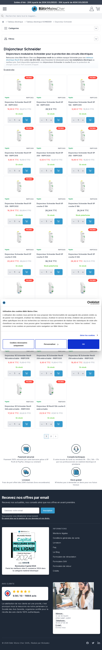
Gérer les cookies (87, 335)
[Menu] (4, 9)
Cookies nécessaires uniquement (18, 344)
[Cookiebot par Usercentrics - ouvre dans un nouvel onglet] (89, 302)
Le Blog (56, 552)
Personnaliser (51, 344)
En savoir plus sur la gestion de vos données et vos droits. (26, 518)
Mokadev (45, 643)
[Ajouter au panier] (27, 120)
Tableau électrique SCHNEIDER (39, 22)
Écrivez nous (61, 628)
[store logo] (48, 9)
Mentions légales (60, 533)
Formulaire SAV (60, 561)
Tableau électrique (15, 22)
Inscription (47, 510)
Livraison (57, 542)
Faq (54, 547)
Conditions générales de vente (66, 538)
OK (83, 344)
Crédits (56, 571)
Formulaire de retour (62, 566)
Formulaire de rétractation (64, 557)
